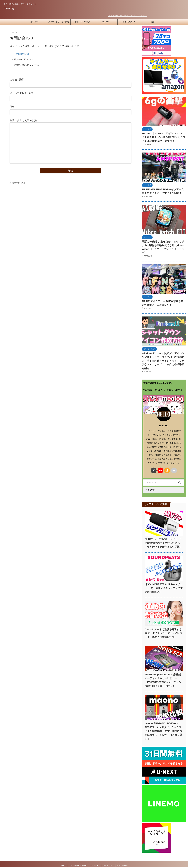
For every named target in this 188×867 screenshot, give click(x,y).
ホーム (63, 848)
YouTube (105, 21)
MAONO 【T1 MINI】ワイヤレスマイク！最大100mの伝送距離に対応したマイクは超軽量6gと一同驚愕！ (163, 136)
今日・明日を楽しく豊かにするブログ (94, 853)
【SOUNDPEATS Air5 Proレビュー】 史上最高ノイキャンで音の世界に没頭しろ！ (163, 574)
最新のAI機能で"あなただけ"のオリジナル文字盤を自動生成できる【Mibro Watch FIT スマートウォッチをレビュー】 (163, 242)
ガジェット (35, 21)
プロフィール (95, 848)
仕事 (153, 21)
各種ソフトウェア (82, 21)
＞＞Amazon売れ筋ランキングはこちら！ (132, 15)
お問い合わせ (122, 848)
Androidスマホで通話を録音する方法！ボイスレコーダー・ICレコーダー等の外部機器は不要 (163, 619)
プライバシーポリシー (78, 848)
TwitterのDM (21, 53)
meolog (9, 8)
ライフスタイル (129, 21)
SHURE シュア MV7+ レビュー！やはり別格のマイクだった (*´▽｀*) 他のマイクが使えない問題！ (163, 529)
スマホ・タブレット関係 (58, 21)
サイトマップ (108, 848)
